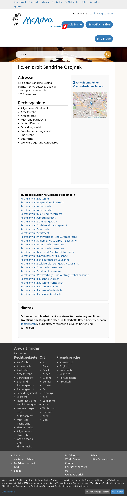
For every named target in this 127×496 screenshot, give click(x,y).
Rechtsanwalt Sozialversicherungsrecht (43, 225)
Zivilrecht (22, 370)
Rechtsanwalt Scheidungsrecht (38, 221)
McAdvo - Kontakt (24, 463)
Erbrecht (22, 396)
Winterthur (49, 408)
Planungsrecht (25, 389)
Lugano (47, 377)
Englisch (64, 366)
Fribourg (47, 393)
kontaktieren (28, 323)
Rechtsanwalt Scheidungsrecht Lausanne (44, 259)
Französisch (67, 362)
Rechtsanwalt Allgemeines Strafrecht (42, 202)
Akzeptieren (117, 491)
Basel (45, 370)
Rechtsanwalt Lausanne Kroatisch (40, 294)
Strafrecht (23, 362)
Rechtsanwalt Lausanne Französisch (42, 282)
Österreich (33, 2)
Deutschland (20, 2)
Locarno (47, 412)
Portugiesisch (68, 377)
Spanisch (65, 374)
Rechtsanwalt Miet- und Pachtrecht (41, 214)
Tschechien (95, 2)
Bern (45, 389)
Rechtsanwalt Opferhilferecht (38, 217)
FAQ (16, 467)
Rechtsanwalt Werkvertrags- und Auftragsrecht (48, 236)
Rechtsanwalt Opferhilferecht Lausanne (44, 256)
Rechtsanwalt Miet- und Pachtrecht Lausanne (47, 252)
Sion (45, 419)
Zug (44, 396)
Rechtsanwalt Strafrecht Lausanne (40, 271)
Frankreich (57, 2)
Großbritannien (72, 2)
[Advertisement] (44, 164)
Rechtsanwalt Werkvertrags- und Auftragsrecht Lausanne (54, 275)
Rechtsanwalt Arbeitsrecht (36, 206)
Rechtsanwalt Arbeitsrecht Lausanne (42, 244)
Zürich (46, 374)
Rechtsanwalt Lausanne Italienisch (41, 290)
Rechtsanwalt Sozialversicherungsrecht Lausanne (49, 263)
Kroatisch (65, 381)
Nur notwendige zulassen (98, 491)
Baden (46, 404)
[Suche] (107, 54)
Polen (84, 2)
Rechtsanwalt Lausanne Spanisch (40, 286)
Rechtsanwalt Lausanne (34, 198)
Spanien (18, 6)
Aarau (46, 416)
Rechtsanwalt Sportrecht (35, 229)
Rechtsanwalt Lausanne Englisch (39, 278)
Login (93, 13)
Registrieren (105, 13)
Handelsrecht (25, 427)
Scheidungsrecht (27, 393)
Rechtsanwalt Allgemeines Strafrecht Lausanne (48, 240)
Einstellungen (8, 491)
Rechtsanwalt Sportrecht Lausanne (41, 267)
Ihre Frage (104, 38)
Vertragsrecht (25, 377)
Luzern (46, 385)
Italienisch (66, 370)
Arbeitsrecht (24, 366)
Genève (46, 381)
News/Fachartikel (99, 24)
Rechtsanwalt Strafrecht (34, 233)
